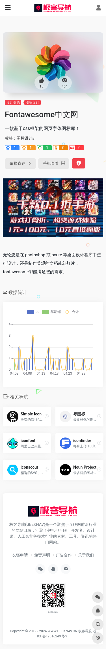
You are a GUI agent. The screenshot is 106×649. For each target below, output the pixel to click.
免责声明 (42, 555)
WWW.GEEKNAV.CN (62, 631)
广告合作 (64, 555)
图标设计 (32, 102)
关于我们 (86, 555)
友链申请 (20, 555)
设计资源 (13, 102)
